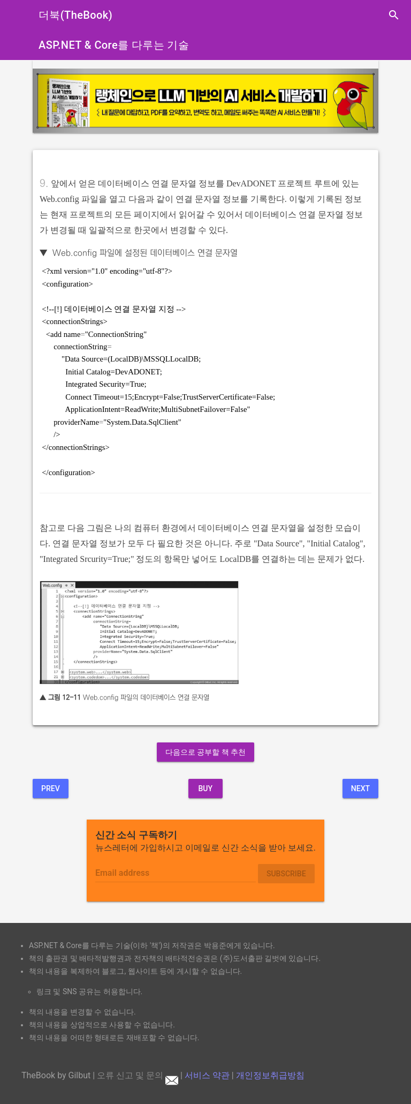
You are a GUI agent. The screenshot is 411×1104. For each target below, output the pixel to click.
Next (360, 788)
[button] (59, 101)
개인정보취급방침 (270, 1075)
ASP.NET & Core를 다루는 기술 (114, 45)
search (393, 15)
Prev (50, 788)
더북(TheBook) (75, 15)
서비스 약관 (207, 1075)
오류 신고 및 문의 (137, 1075)
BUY (205, 788)
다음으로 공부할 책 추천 (205, 752)
